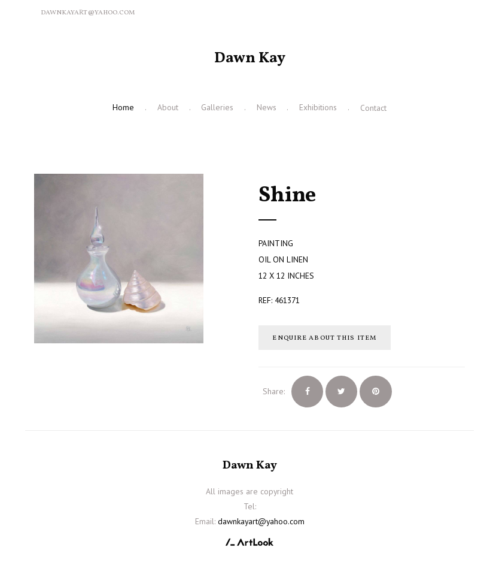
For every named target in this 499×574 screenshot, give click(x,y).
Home (123, 107)
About (167, 107)
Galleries (217, 107)
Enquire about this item (324, 338)
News (266, 107)
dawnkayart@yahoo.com (88, 12)
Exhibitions (318, 107)
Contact (373, 107)
